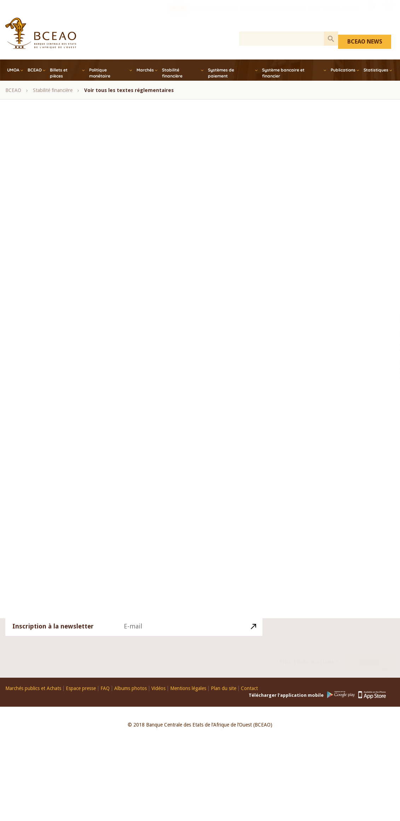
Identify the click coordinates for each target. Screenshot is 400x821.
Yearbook (177, 383)
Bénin (190, 197)
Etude (80, 433)
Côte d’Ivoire (121, 248)
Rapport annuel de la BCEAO (56, 332)
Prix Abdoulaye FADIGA (280, 15)
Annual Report (68, 197)
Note (203, 383)
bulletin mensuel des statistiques (60, 214)
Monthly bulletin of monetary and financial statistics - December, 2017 (101, 282)
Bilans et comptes (44, 433)
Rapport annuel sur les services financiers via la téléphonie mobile (95, 349)
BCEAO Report (157, 197)
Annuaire (129, 416)
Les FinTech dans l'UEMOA (333, 15)
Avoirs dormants (129, 534)
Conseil (33, 248)
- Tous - (33, 197)
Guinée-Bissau (209, 248)
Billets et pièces (59, 73)
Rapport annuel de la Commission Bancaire (144, 332)
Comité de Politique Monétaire (164, 214)
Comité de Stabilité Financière (57, 231)
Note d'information (159, 299)
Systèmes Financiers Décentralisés (156, 484)
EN (388, 15)
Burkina (316, 169)
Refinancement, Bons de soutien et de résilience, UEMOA (86, 366)
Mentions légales (188, 688)
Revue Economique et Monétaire (186, 399)
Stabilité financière (172, 73)
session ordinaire (204, 366)
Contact (369, 653)
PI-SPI (178, 15)
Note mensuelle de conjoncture (58, 315)
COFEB (246, 15)
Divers (90, 551)
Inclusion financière (46, 265)
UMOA (13, 70)
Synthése (130, 399)
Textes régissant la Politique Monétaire (67, 484)
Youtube (371, 15)
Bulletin (105, 433)
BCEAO (35, 70)
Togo (312, 267)
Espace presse (81, 688)
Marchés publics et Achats (33, 688)
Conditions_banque (182, 551)
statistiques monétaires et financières (65, 383)
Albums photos (130, 688)
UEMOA (123, 383)
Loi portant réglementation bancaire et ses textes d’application (151, 501)
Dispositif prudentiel (129, 551)
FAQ (105, 688)
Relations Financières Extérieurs (124, 467)
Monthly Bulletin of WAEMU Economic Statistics (76, 299)
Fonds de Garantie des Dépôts (58, 517)
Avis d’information (89, 416)
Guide (52, 416)
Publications (343, 70)
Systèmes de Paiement (49, 501)
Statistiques (376, 70)
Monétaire (162, 433)
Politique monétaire (99, 73)
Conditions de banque (49, 551)
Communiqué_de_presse (184, 534)
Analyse (132, 433)
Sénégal (167, 366)
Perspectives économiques (53, 399)
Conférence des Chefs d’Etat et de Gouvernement (153, 231)
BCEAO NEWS (364, 41)
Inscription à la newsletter (53, 635)
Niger (313, 234)
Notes (109, 315)
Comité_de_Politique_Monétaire (135, 517)
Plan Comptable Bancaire (52, 467)
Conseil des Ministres (74, 248)
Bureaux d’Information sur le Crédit (63, 534)
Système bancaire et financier (283, 73)
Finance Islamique (164, 248)
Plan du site (223, 688)
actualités (35, 568)
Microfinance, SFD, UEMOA (107, 265)
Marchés (145, 70)
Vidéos (158, 688)
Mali (188, 433)
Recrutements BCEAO (214, 15)
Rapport (101, 399)
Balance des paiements (173, 416)
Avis (99, 197)
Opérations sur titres (148, 315)
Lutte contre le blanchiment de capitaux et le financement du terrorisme (102, 450)
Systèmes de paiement (221, 73)
